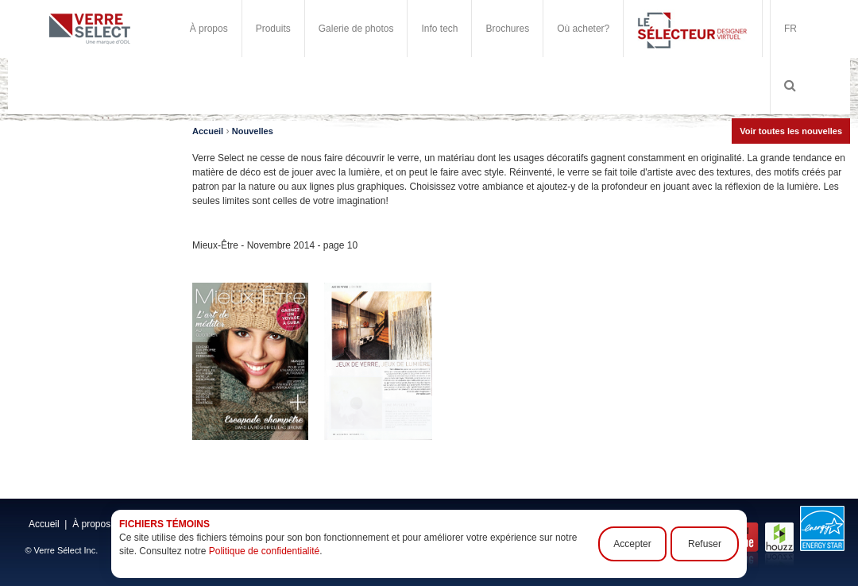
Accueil (207, 131)
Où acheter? (583, 28)
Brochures (507, 28)
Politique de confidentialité (264, 551)
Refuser (704, 543)
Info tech (439, 28)
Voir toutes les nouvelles (791, 131)
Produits (273, 28)
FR (790, 28)
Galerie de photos (356, 28)
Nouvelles (252, 131)
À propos (209, 28)
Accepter (632, 543)
